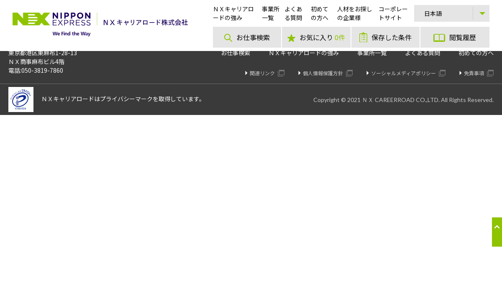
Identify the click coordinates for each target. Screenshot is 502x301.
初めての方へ (476, 52)
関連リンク (267, 73)
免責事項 (479, 73)
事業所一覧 (372, 52)
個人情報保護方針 (328, 73)
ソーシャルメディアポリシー (408, 73)
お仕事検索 (235, 52)
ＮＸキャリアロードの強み (304, 52)
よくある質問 (422, 52)
